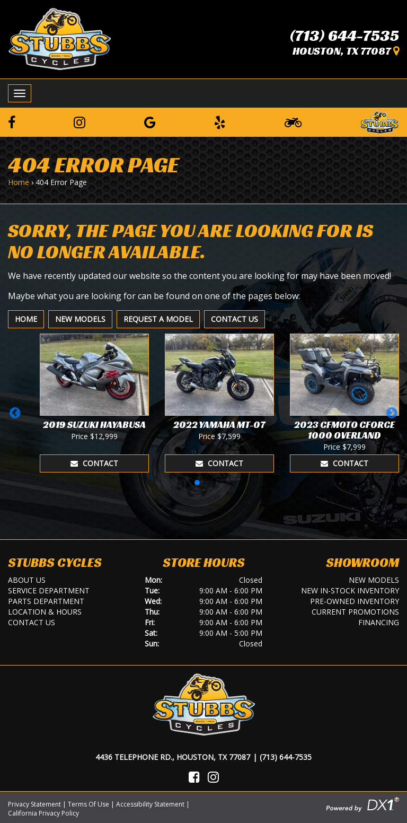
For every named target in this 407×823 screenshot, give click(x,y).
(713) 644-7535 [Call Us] (286, 757)
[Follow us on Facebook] (11, 122)
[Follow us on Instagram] (79, 122)
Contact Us (234, 319)
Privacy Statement (34, 804)
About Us (27, 580)
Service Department (49, 590)
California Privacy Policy (43, 813)
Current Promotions (355, 612)
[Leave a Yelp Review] (220, 122)
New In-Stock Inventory (350, 590)
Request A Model (158, 319)
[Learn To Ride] (293, 122)
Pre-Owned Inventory (354, 601)
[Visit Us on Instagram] (213, 777)
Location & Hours (45, 612)
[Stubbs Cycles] (59, 38)
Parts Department (46, 601)
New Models (80, 319)
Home (18, 182)
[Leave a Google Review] (150, 122)
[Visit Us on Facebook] (194, 777)
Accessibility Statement (150, 804)
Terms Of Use (88, 804)
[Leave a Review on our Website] (379, 120)
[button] (15, 412)
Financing (378, 622)
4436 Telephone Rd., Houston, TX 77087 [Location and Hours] (172, 757)
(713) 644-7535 (344, 35)
